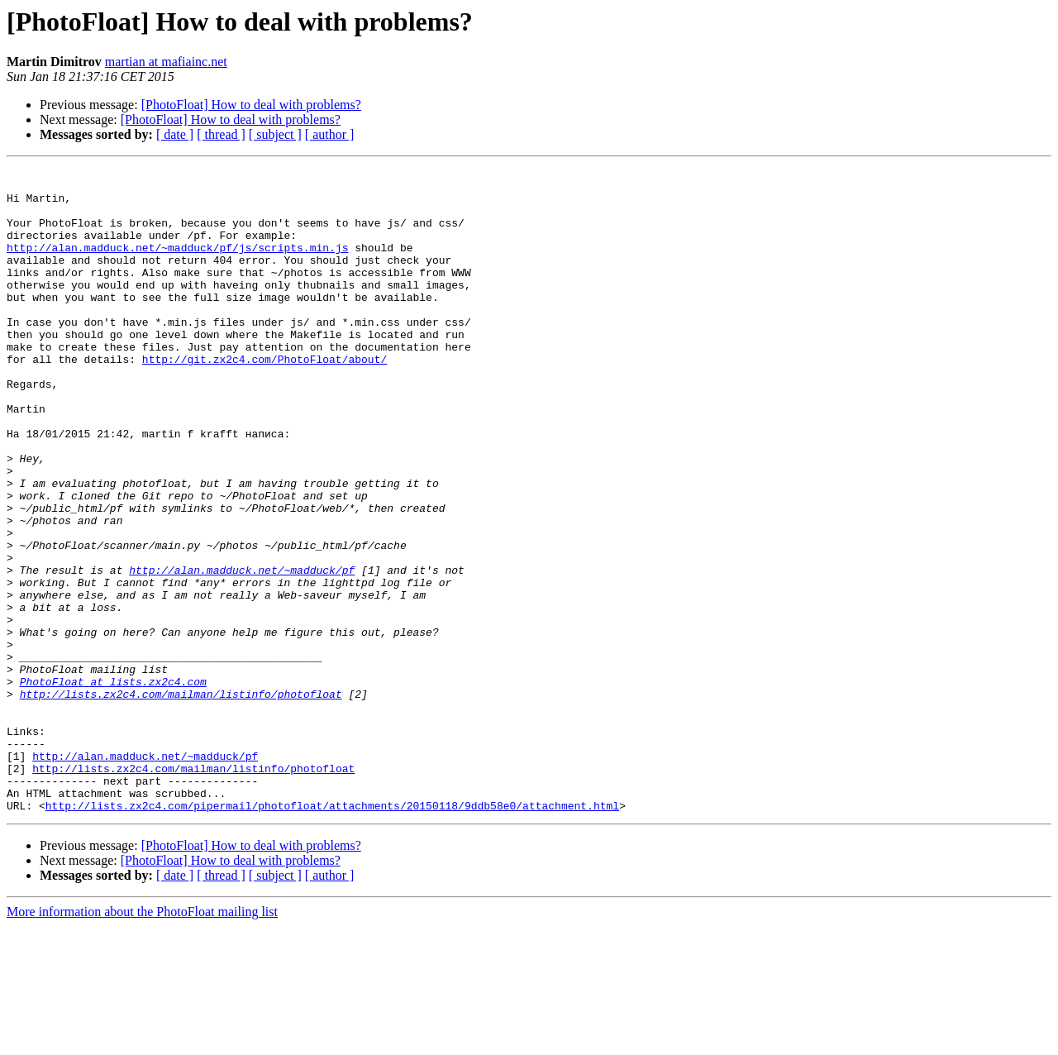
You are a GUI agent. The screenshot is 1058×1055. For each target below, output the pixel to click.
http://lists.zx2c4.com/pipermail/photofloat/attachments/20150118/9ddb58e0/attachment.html (332, 934)
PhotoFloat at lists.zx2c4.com (113, 785)
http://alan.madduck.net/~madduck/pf (242, 651)
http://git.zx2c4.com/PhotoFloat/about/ (264, 398)
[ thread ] (221, 134)
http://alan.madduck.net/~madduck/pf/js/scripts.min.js (177, 264)
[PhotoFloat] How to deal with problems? (251, 105)
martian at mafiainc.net (166, 62)
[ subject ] (275, 134)
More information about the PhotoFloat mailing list (142, 1041)
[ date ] (174, 134)
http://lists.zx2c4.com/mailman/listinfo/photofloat (181, 800)
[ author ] (330, 134)
